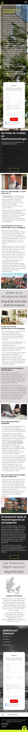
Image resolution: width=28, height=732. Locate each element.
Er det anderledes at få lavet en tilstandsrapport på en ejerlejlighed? (12, 151)
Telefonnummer (9, 675)
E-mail (7, 668)
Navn (7, 662)
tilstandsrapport (7, 196)
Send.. (14, 119)
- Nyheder (3, 726)
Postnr (18, 675)
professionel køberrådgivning (15, 442)
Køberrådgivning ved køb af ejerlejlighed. (13, 161)
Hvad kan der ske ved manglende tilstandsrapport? (11, 158)
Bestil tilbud (14, 169)
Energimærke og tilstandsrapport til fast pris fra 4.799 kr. (2, 2)
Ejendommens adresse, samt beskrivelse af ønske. (12, 681)
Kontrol (7, 694)
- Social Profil (4, 725)
